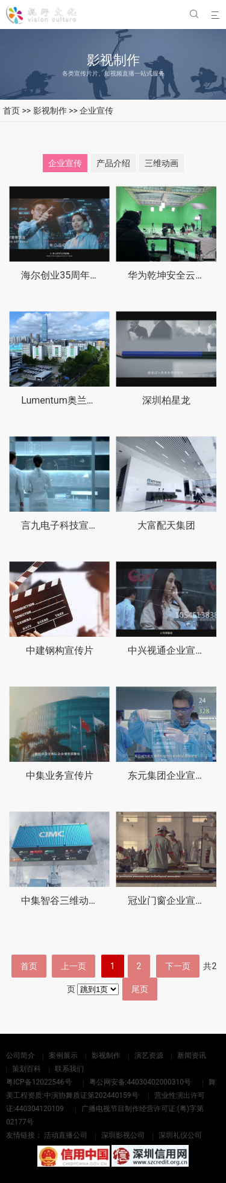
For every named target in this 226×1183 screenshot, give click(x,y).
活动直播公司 (65, 1135)
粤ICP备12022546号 (39, 1082)
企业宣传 (96, 110)
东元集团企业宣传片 (171, 778)
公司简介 (20, 1055)
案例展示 (63, 1055)
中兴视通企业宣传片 (171, 651)
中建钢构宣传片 (59, 651)
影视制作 (50, 110)
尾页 (139, 989)
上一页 (73, 966)
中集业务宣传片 (59, 777)
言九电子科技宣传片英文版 (79, 525)
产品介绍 (113, 163)
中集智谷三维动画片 (64, 905)
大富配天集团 (166, 525)
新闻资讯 (191, 1055)
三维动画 (161, 163)
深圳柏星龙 (166, 400)
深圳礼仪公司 (180, 1135)
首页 (11, 110)
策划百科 (26, 1069)
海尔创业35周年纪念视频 (74, 275)
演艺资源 (148, 1055)
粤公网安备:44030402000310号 (140, 1082)
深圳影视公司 (123, 1135)
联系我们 (69, 1069)
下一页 (177, 966)
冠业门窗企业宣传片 (171, 908)
